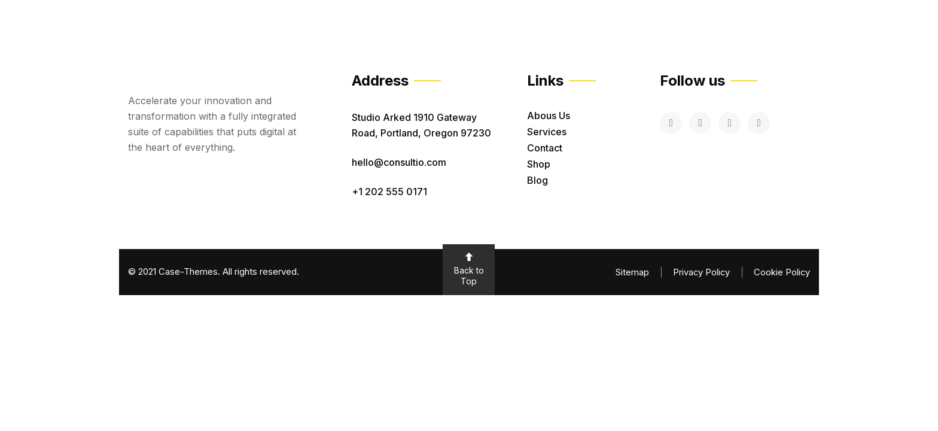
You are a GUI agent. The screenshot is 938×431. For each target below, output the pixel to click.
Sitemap (630, 272)
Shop (538, 164)
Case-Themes (188, 271)
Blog (537, 180)
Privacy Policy (700, 272)
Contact (544, 148)
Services (547, 132)
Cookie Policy (781, 272)
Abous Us (548, 116)
